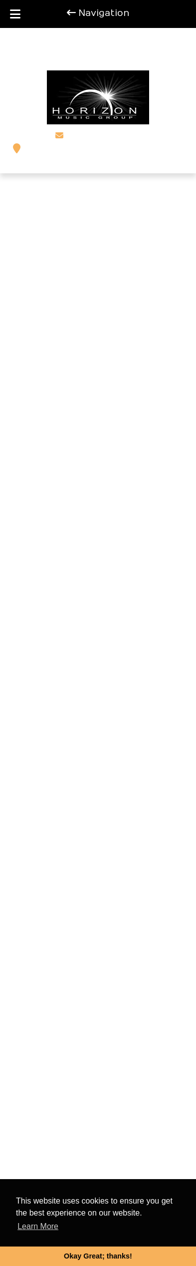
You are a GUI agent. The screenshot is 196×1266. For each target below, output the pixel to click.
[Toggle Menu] (15, 14)
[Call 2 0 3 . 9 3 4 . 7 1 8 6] (128, 54)
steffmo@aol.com (103, 135)
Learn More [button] (37, 1226)
